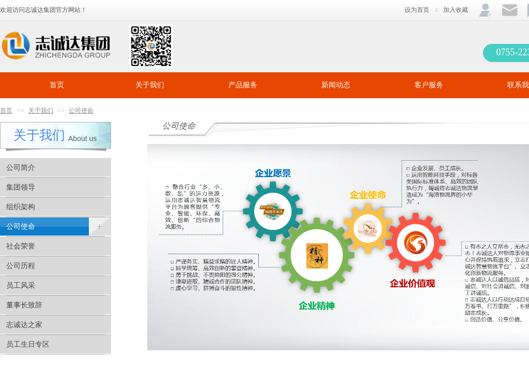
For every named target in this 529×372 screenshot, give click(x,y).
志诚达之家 (24, 325)
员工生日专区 (28, 344)
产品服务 (242, 85)
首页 (57, 85)
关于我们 (149, 85)
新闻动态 (335, 85)
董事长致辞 (24, 305)
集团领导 (20, 187)
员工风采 (20, 285)
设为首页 (416, 9)
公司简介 (20, 168)
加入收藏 (455, 9)
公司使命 (81, 110)
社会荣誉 (20, 246)
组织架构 (20, 207)
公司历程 (20, 266)
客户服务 (428, 85)
